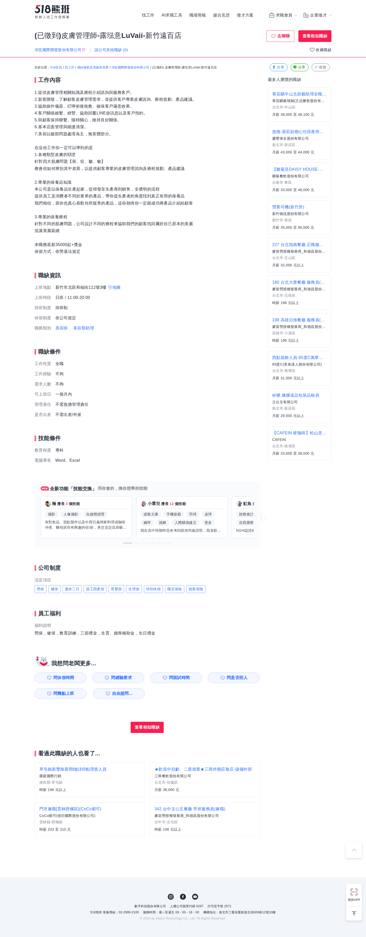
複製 (320, 67)
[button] (127, 543)
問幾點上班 (63, 693)
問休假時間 (63, 677)
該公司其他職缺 (111, 50)
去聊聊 (283, 36)
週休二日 (72, 589)
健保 (54, 589)
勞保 (40, 589)
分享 (278, 67)
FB (183, 897)
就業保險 (196, 589)
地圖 (116, 287)
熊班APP (354, 900)
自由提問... (122, 693)
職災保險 (174, 589)
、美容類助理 (81, 328)
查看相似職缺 (314, 36)
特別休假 (153, 589)
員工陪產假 (95, 589)
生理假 (133, 589)
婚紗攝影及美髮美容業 (93, 67)
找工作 (148, 15)
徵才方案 (245, 15)
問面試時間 (179, 677)
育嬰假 (116, 589)
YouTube (195, 897)
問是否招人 (237, 677)
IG (171, 897)
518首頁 (56, 67)
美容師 (61, 328)
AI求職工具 (171, 15)
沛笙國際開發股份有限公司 (130, 67)
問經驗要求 (121, 677)
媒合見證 (221, 15)
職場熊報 (197, 15)
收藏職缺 (323, 50)
